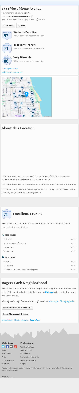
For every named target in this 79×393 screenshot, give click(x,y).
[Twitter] (3, 346)
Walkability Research (28, 360)
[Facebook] (7, 346)
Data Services (25, 354)
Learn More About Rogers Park (17, 307)
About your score (10, 69)
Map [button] (21, 25)
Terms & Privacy (8, 360)
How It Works (6, 354)
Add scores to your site (12, 72)
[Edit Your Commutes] (32, 16)
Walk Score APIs (26, 350)
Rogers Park (35, 320)
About (4, 350)
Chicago (19, 13)
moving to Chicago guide (61, 301)
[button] (27, 94)
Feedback (5, 364)
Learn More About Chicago (15, 314)
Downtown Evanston (21, 16)
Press (4, 357)
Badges (23, 364)
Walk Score (7, 343)
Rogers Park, (8, 13)
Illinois (16, 320)
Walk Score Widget (27, 347)
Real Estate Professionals (29, 357)
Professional (27, 343)
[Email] (11, 346)
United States (7, 320)
